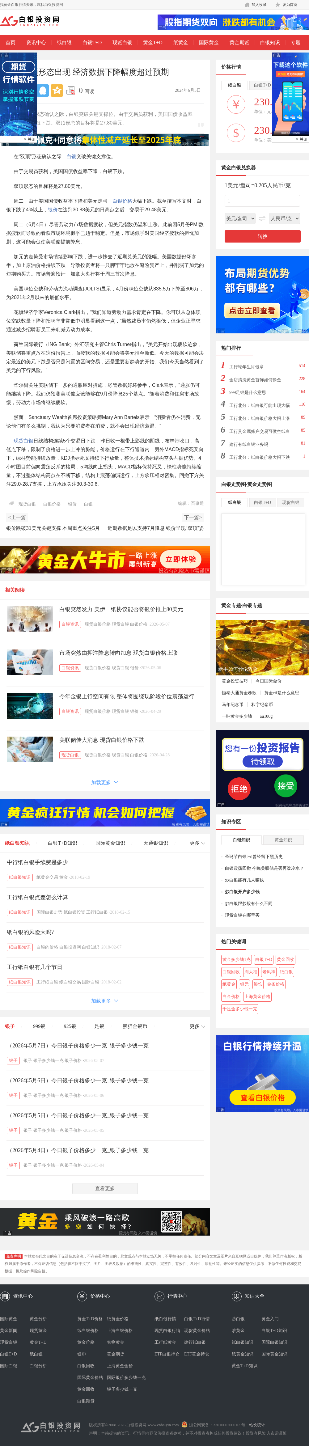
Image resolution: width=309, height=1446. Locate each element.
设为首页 (289, 4)
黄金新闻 (8, 1330)
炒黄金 (238, 1330)
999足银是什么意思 (247, 392)
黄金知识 (283, 840)
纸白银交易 (70, 982)
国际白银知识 (274, 1342)
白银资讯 (70, 624)
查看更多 (105, 1188)
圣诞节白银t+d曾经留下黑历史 (254, 856)
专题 (296, 42)
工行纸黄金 (165, 1342)
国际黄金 (209, 42)
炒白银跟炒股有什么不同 (249, 903)
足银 (99, 1026)
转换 (263, 236)
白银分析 (38, 1366)
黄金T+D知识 (244, 1366)
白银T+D (92, 42)
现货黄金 (38, 1330)
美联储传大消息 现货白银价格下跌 (101, 740)
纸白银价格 (88, 1330)
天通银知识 (155, 843)
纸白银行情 (165, 1319)
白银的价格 (47, 947)
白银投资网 (70, 947)
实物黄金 (115, 1342)
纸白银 (64, 42)
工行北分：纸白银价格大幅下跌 (259, 457)
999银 (39, 1026)
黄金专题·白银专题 (241, 605)
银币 (81, 1354)
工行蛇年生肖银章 (246, 367)
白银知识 (270, 42)
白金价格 (231, 996)
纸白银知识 (17, 843)
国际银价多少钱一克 (122, 1377)
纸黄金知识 (242, 1354)
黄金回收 (285, 959)
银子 (10, 1026)
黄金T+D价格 (90, 1319)
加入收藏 (259, 4)
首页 (10, 42)
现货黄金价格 (197, 1330)
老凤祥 (268, 972)
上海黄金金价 (120, 1366)
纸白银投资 (74, 912)
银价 (53, 209)
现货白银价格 (98, 624)
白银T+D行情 (197, 1319)
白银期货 (86, 1401)
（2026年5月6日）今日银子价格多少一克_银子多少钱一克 (78, 1080)
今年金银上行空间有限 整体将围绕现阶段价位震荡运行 (126, 696)
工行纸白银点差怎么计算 (37, 897)
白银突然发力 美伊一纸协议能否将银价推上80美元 (121, 609)
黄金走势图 (259, 484)
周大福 (250, 972)
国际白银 (90, 982)
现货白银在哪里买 (242, 915)
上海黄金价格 (257, 996)
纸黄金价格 (118, 1319)
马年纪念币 (232, 704)
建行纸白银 (195, 1342)
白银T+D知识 (62, 843)
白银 (71, 156)
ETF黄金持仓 (196, 1354)
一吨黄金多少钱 (237, 716)
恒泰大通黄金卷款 (239, 693)
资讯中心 (36, 42)
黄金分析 (38, 1319)
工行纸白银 (97, 912)
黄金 (63, 877)
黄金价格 (86, 1342)
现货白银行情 (167, 1330)
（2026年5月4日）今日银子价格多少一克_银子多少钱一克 (78, 1150)
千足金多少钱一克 (239, 1009)
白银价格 (122, 201)
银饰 (258, 984)
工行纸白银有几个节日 (34, 967)
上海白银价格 (120, 1330)
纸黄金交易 (47, 877)
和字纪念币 (262, 704)
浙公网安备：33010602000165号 (217, 1425)
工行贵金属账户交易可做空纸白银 (259, 433)
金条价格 (275, 984)
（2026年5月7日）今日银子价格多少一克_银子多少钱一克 (78, 1045)
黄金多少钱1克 (236, 959)
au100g (266, 716)
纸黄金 (180, 42)
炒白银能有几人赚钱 (244, 880)
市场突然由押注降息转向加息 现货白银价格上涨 (118, 653)
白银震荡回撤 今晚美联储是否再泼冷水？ (264, 868)
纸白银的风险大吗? (30, 932)
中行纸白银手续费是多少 (37, 862)
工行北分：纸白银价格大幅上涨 (259, 418)
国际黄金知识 (110, 843)
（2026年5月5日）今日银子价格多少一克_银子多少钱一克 (78, 1115)
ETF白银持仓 (167, 1354)
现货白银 (122, 42)
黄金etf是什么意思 (281, 693)
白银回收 (231, 972)
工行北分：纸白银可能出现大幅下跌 (259, 407)
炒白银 (238, 1319)
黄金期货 (239, 42)
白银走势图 (233, 484)
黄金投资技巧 (235, 681)
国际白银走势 (49, 912)
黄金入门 (270, 1319)
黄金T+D (152, 42)
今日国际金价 (268, 681)
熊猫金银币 (135, 1026)
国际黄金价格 (90, 1377)
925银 (70, 1026)
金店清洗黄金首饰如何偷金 (255, 380)
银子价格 (73, 1060)
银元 (244, 984)
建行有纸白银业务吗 (248, 444)
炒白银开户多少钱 (242, 892)
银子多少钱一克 (48, 1060)
